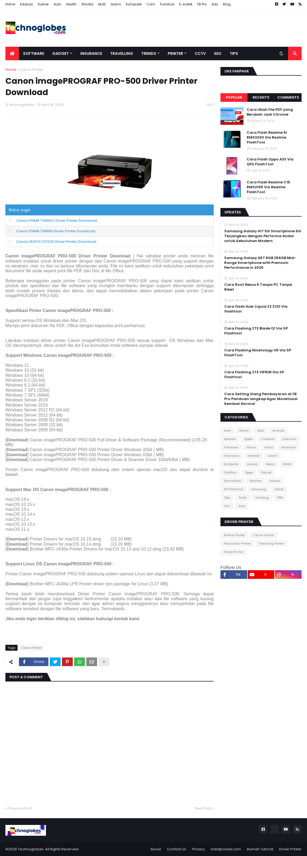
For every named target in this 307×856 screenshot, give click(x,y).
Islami (116, 4)
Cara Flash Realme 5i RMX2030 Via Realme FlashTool (267, 137)
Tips (227, 497)
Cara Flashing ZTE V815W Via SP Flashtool (254, 375)
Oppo (249, 472)
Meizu (270, 464)
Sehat (279, 489)
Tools (243, 497)
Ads (215, 4)
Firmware (231, 447)
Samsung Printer (271, 543)
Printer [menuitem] (175, 53)
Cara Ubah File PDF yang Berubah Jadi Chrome (270, 112)
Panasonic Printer (237, 543)
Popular (234, 97)
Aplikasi (230, 439)
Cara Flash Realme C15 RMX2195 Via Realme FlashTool (268, 187)
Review (275, 481)
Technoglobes (31, 849)
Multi (102, 4)
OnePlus (230, 472)
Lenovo (252, 464)
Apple (248, 439)
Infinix (268, 447)
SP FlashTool (233, 489)
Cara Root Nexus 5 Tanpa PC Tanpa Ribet (258, 287)
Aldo (260, 430)
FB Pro (202, 4)
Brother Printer (234, 535)
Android (278, 430)
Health (71, 4)
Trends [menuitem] (148, 53)
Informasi (288, 447)
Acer (227, 430)
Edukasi (26, 4)
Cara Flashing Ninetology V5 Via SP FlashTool (257, 353)
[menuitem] (12, 53)
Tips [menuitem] (234, 53)
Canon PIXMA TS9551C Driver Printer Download (56, 220)
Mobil (287, 464)
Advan (244, 430)
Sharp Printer (233, 552)
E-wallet (185, 4)
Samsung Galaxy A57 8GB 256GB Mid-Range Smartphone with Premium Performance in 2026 (260, 263)
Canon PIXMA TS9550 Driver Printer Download (55, 231)
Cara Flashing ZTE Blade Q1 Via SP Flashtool (256, 331)
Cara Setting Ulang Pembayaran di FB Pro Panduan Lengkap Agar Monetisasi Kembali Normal (261, 399)
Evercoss (289, 439)
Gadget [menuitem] (60, 53)
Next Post (203, 808)
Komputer (134, 4)
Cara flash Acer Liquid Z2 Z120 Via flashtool (256, 309)
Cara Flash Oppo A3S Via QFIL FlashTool (270, 162)
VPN (280, 497)
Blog (226, 4)
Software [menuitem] (33, 53)
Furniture (167, 4)
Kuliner (43, 4)
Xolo (242, 506)
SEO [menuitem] (218, 53)
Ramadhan (232, 481)
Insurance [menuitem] (91, 53)
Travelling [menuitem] (121, 53)
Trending (262, 497)
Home (10, 4)
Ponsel (266, 472)
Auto (57, 4)
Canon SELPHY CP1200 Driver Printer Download (56, 241)
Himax (251, 447)
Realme (255, 481)
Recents (261, 97)
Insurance (231, 456)
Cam (151, 4)
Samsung (258, 489)
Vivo (227, 506)
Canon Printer (31, 69)
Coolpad (267, 439)
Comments (288, 97)
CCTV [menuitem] (200, 53)
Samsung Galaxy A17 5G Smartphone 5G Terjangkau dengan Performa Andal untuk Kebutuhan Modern (262, 236)
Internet (253, 456)
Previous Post (20, 808)
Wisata (87, 4)
